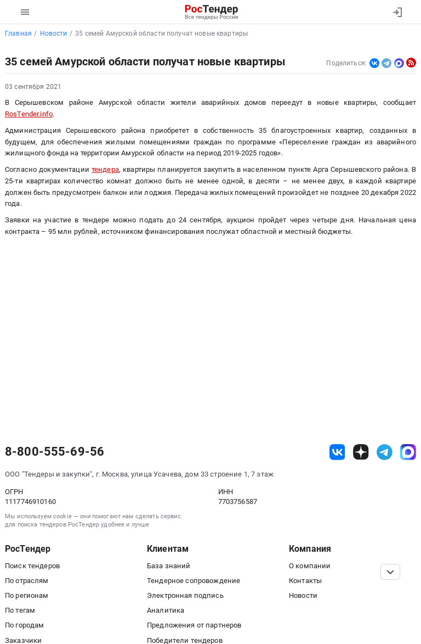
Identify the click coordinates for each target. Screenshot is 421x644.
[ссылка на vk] (337, 452)
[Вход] (397, 12)
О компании (310, 566)
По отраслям (27, 580)
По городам (24, 625)
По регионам (27, 595)
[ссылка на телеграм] (384, 452)
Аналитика (165, 610)
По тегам (20, 610)
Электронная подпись (185, 595)
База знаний (169, 566)
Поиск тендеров (32, 566)
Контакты (305, 580)
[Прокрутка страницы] (390, 572)
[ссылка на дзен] (361, 452)
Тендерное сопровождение (193, 580)
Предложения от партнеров (194, 625)
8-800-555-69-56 (54, 451)
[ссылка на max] (408, 452)
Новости (303, 595)
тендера (105, 169)
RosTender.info (29, 114)
